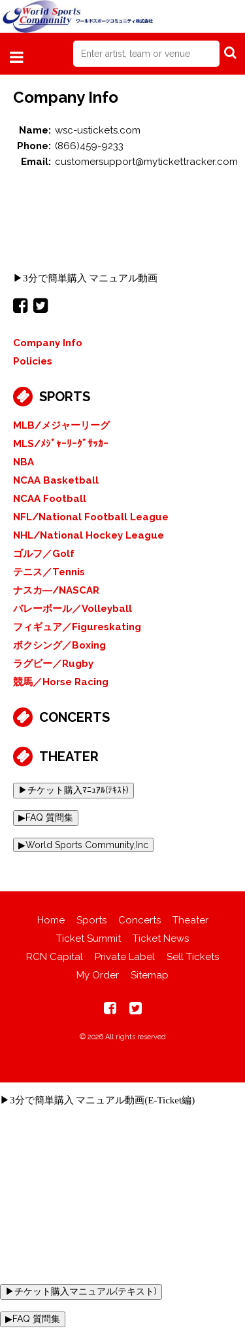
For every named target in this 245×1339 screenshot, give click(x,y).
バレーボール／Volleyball (72, 609)
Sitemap (150, 975)
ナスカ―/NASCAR (56, 590)
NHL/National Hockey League (88, 535)
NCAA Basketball (56, 480)
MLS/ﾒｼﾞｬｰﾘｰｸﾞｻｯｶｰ (60, 444)
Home (51, 920)
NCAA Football (49, 499)
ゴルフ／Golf (43, 554)
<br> (122, 220)
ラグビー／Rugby (53, 664)
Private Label (125, 957)
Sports (64, 396)
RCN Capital (54, 957)
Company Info (47, 343)
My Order (97, 975)
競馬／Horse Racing (60, 682)
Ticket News (161, 938)
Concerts (74, 717)
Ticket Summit (88, 938)
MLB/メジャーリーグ (61, 425)
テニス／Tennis (49, 572)
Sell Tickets (193, 957)
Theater (69, 756)
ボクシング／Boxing (59, 645)
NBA (23, 462)
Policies (32, 361)
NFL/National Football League (91, 517)
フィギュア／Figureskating (77, 627)
